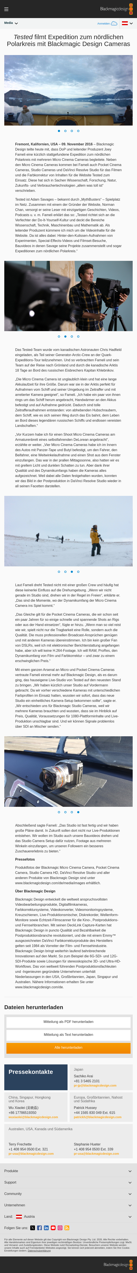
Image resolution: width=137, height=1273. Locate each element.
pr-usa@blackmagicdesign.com (31, 1153)
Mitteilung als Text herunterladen (68, 1034)
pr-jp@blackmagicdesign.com (95, 1085)
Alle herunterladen (69, 1047)
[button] (59, 131)
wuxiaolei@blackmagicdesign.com (33, 1117)
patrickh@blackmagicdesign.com (98, 1117)
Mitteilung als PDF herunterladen (68, 1022)
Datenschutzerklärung (39, 1250)
